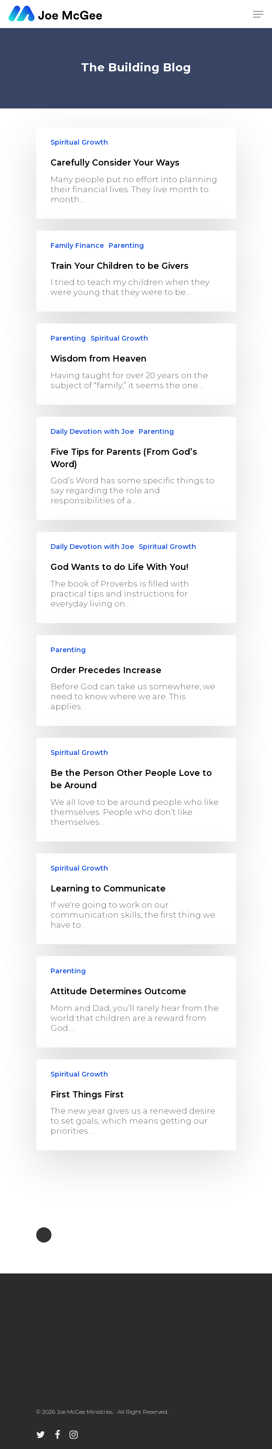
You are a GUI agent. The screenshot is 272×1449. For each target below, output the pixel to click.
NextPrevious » (43, 1235)
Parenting (126, 245)
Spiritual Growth (79, 142)
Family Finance (77, 245)
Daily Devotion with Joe (92, 431)
